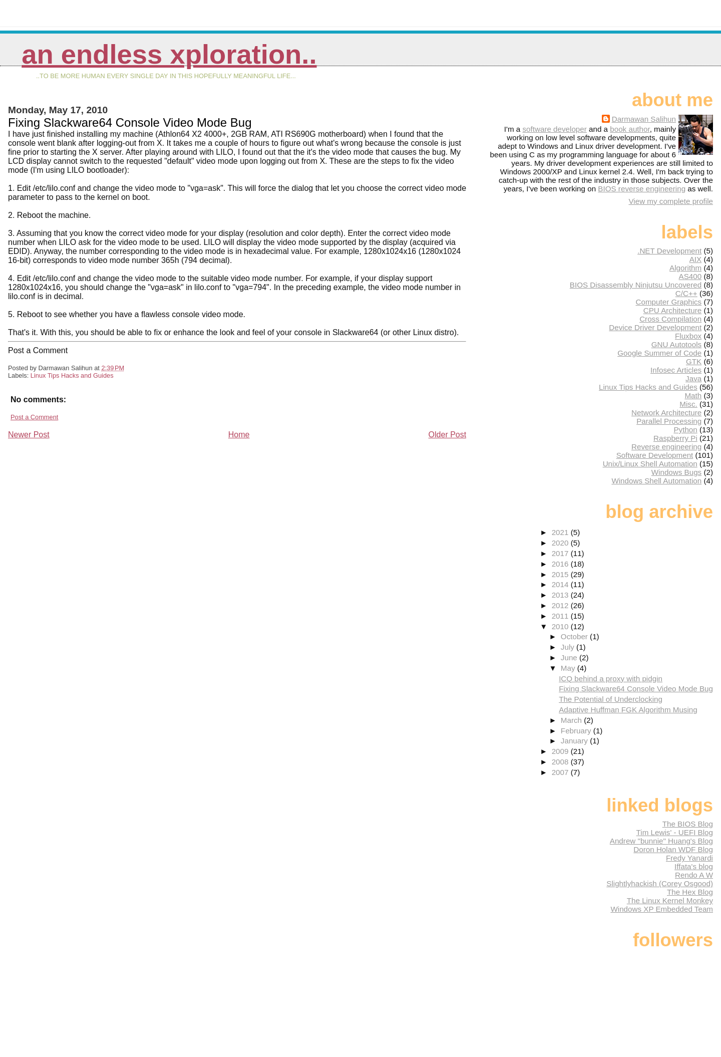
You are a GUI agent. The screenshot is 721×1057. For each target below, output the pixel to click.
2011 (561, 616)
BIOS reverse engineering (641, 188)
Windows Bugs (676, 472)
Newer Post (29, 434)
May (569, 668)
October (575, 636)
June (570, 657)
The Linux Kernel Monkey (670, 900)
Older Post (448, 434)
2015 (561, 574)
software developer (555, 129)
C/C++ (686, 293)
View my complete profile (670, 201)
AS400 (690, 276)
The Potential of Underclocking (610, 699)
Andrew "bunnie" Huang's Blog (661, 841)
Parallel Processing (668, 421)
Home (239, 434)
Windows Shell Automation (656, 480)
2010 (561, 626)
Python (685, 429)
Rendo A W (694, 875)
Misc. (688, 404)
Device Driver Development (655, 327)
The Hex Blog (690, 892)
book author (629, 129)
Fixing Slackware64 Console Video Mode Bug (636, 688)
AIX (695, 259)
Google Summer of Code (659, 353)
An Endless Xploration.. (169, 54)
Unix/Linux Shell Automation (650, 463)
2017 (561, 553)
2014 (561, 584)
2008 (561, 761)
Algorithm (685, 267)
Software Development (654, 455)
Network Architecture (666, 412)
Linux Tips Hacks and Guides (72, 375)
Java (693, 378)
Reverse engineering (666, 446)
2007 (561, 772)
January (575, 740)
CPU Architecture (672, 310)
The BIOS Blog (687, 824)
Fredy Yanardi (689, 858)
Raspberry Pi (675, 438)
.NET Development (669, 250)
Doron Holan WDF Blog (673, 849)
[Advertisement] (83, 510)
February (577, 730)
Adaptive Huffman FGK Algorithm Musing (628, 709)
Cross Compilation (670, 319)
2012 (561, 605)
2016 (561, 564)
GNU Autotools (676, 344)
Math (692, 395)
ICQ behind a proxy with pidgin (610, 678)
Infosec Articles (675, 370)
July (568, 647)
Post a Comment (34, 417)
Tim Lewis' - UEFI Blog (674, 832)
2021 (561, 532)
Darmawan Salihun (644, 119)
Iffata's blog (693, 866)
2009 (561, 751)
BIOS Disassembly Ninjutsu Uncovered (635, 285)
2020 (561, 543)
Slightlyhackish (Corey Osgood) (659, 883)
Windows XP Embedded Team (661, 909)
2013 (561, 595)
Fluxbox (688, 336)
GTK (693, 361)
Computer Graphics (669, 302)
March (572, 720)
